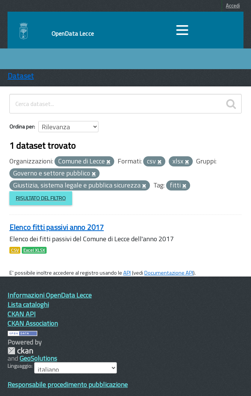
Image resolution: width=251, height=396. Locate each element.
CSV (15, 250)
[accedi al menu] (182, 30)
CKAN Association (33, 323)
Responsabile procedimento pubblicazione (68, 384)
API (127, 273)
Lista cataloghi (28, 304)
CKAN (20, 351)
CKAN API (22, 314)
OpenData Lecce (72, 33)
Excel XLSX (34, 250)
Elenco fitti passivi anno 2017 (56, 227)
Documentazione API (168, 273)
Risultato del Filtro (41, 198)
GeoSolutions (38, 358)
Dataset (21, 76)
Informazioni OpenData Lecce (50, 295)
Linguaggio (19, 366)
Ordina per (21, 126)
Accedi (233, 5)
